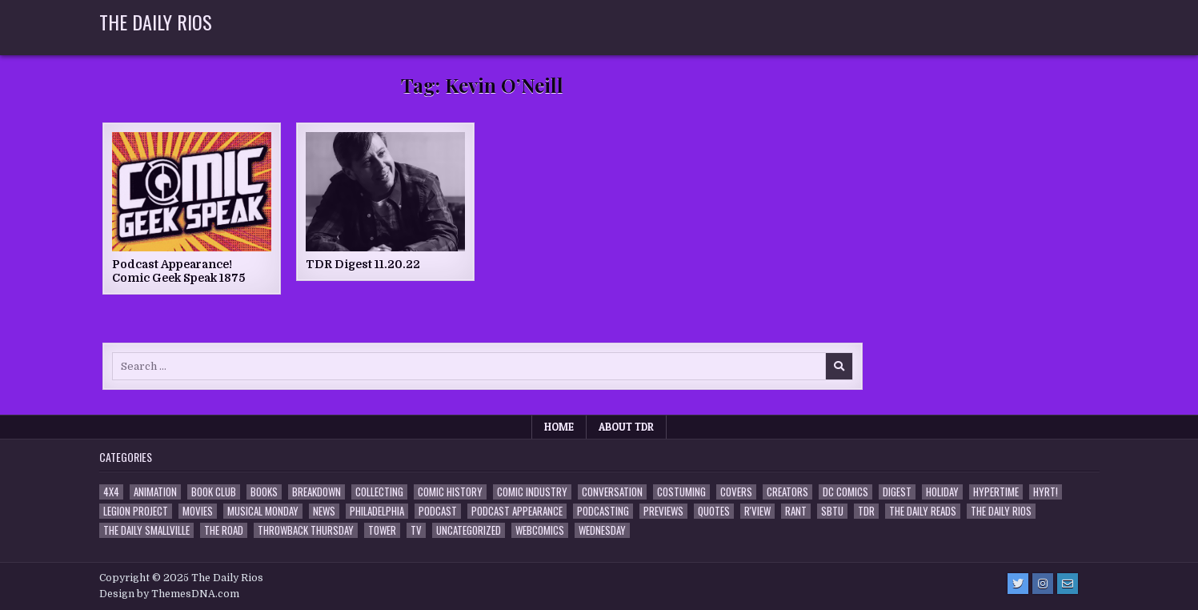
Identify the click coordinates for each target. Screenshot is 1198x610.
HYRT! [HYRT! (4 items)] (1045, 492)
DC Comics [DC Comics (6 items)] (845, 492)
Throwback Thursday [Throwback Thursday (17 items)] (306, 530)
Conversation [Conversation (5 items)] (612, 492)
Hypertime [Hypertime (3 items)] (996, 492)
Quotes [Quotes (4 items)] (714, 511)
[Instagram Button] (1042, 583)
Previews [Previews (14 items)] (663, 511)
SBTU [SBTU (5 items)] (832, 511)
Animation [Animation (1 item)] (155, 492)
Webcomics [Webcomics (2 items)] (539, 530)
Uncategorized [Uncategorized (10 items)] (468, 530)
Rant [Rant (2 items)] (796, 511)
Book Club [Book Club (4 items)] (213, 492)
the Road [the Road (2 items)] (223, 530)
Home (559, 426)
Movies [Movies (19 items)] (197, 511)
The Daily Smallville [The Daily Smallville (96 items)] (146, 530)
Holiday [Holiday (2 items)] (942, 492)
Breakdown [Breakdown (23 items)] (316, 492)
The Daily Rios (155, 21)
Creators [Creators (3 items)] (787, 492)
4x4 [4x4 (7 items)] (111, 492)
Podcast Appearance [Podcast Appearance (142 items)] (517, 511)
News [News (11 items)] (324, 511)
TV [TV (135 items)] (416, 530)
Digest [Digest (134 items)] (897, 492)
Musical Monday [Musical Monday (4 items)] (262, 511)
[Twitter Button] (1018, 583)
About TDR (626, 426)
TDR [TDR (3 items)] (866, 511)
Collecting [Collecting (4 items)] (379, 492)
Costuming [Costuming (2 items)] (681, 492)
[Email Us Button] (1067, 583)
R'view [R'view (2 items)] (757, 511)
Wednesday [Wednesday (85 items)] (602, 530)
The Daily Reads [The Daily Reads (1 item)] (922, 511)
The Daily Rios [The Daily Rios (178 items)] (1001, 511)
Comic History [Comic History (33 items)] (450, 492)
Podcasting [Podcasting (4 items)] (603, 511)
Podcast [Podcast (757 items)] (438, 511)
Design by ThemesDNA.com (169, 594)
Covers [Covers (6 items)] (736, 492)
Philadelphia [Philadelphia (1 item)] (377, 511)
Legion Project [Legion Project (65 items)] (135, 511)
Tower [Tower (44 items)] (382, 530)
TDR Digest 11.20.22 (363, 264)
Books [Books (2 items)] (264, 492)
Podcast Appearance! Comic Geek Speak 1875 (178, 271)
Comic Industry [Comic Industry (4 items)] (532, 492)
